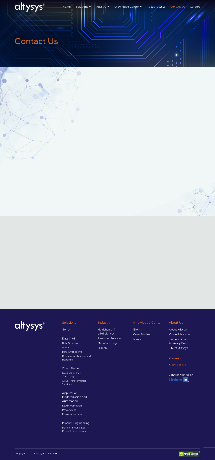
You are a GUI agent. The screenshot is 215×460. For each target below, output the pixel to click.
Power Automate (72, 414)
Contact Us (177, 6)
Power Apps (69, 410)
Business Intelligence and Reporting (76, 358)
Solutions (82, 6)
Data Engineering (72, 351)
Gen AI (66, 329)
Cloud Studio (70, 368)
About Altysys (155, 6)
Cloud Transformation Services (74, 383)
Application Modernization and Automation (74, 397)
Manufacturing (107, 343)
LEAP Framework (72, 405)
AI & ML (66, 347)
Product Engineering (75, 423)
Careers (195, 6)
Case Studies (141, 334)
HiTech (102, 348)
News (137, 339)
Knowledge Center (126, 6)
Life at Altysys (178, 348)
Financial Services (110, 338)
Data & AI (68, 338)
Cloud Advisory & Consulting (72, 375)
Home (67, 6)
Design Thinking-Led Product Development (75, 429)
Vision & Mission (179, 334)
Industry (101, 6)
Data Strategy (70, 343)
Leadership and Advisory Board (179, 341)
